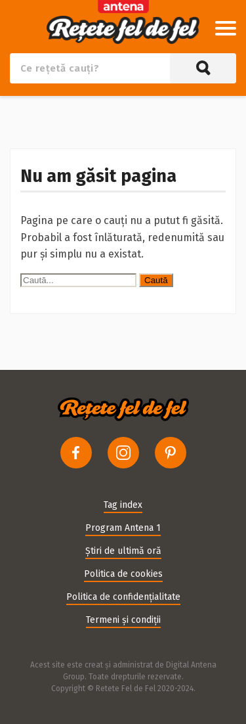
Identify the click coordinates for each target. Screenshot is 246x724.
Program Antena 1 (123, 527)
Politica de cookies (123, 573)
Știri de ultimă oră (123, 550)
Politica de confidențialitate (123, 596)
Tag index (123, 504)
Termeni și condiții (123, 619)
